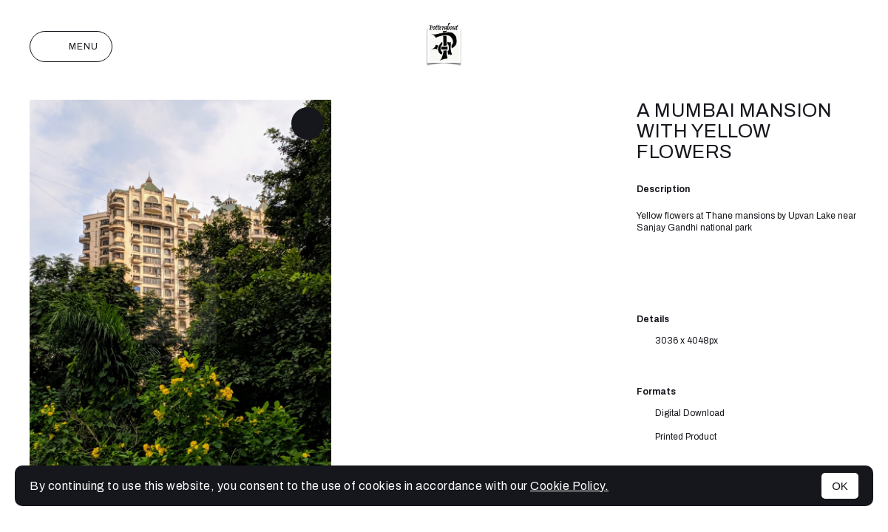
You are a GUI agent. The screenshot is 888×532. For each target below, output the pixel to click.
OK (840, 486)
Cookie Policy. (569, 486)
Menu (71, 46)
